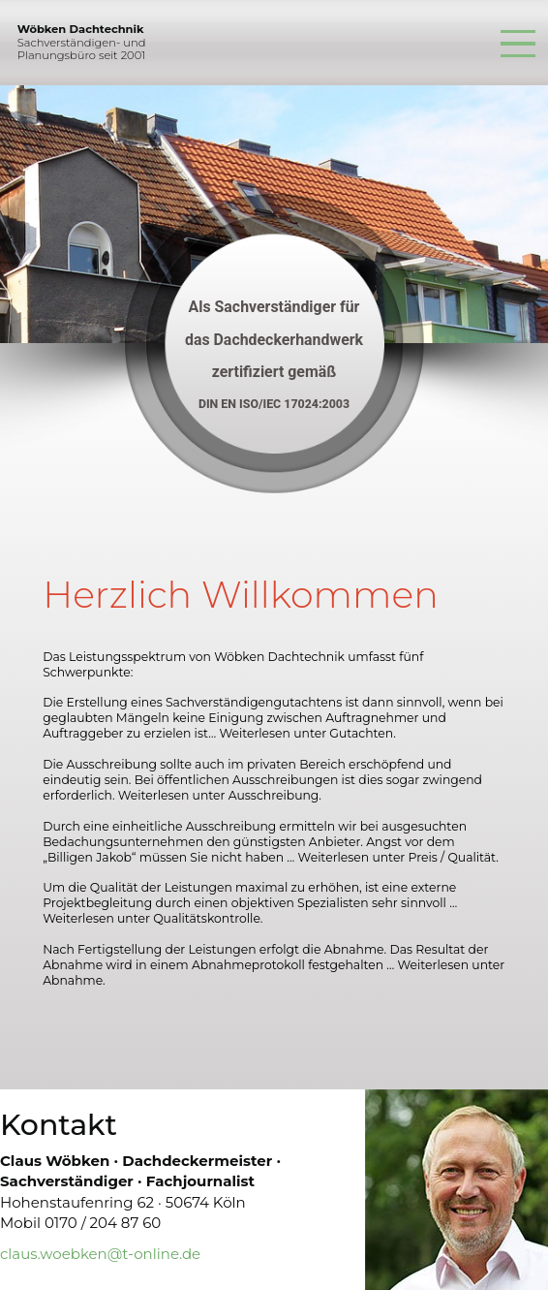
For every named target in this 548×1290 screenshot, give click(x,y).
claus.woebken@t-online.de (100, 1253)
